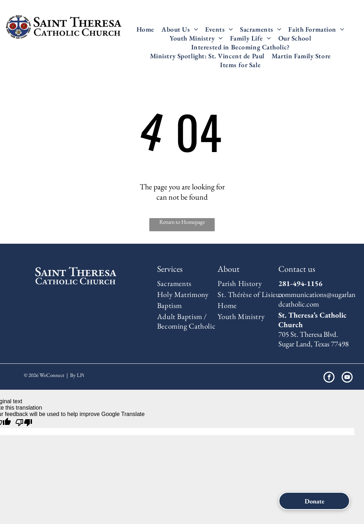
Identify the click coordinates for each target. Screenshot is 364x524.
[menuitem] (145, 29)
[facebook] (328, 378)
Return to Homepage (182, 222)
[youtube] (347, 378)
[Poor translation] (23, 422)
